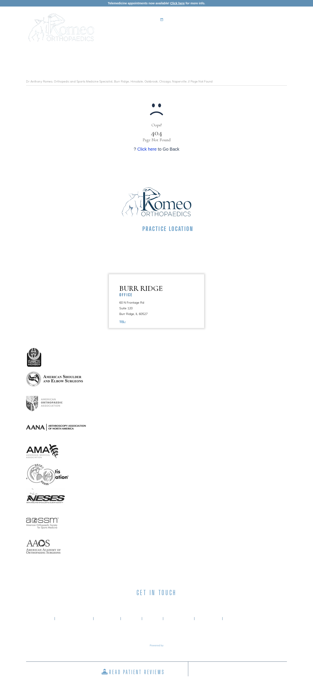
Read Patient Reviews (137, 672)
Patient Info (201, 32)
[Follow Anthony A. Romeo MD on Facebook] (133, 603)
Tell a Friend (178, 619)
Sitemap (152, 619)
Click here (177, 3)
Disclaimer (107, 619)
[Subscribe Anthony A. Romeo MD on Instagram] (164, 603)
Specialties (171, 32)
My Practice (142, 32)
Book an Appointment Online (188, 20)
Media (251, 32)
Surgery (229, 32)
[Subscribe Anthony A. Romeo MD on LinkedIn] (149, 603)
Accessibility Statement (248, 619)
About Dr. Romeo (74, 619)
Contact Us (273, 32)
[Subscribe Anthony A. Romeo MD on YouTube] (180, 603)
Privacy (131, 619)
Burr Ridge (161, 290)
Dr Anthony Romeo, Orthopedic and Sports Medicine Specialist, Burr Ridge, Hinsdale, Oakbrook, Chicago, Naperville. (106, 81)
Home (122, 31)
